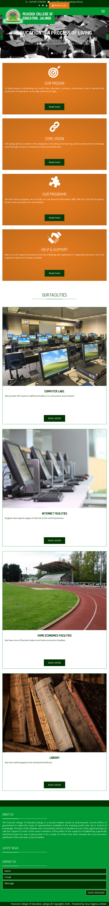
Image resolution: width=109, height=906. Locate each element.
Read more (54, 106)
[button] (1, 37)
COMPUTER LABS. (54, 391)
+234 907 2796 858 (37, 1)
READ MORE (54, 418)
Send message (96, 892)
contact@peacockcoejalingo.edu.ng (66, 1)
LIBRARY (55, 757)
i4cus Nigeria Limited (95, 903)
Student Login (59, 5)
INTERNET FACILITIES (54, 513)
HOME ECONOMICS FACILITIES (54, 635)
